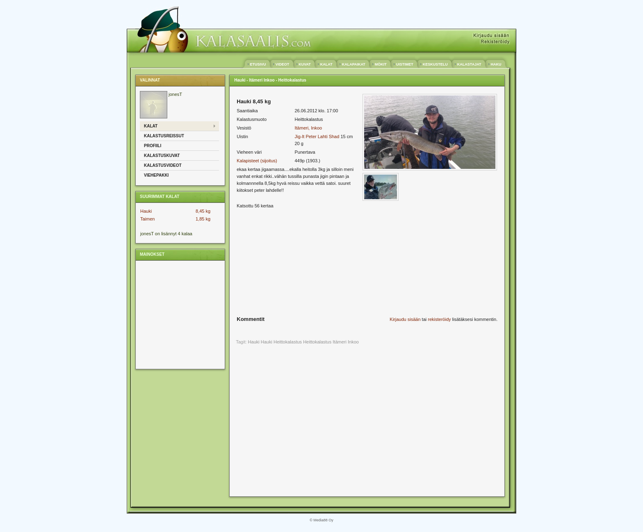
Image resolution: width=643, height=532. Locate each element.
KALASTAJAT (469, 64)
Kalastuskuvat (162, 155)
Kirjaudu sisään (405, 319)
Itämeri (340, 341)
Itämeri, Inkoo (308, 127)
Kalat (150, 126)
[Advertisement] (179, 314)
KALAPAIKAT (353, 64)
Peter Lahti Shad (322, 136)
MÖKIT (381, 64)
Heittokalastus (317, 341)
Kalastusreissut (164, 136)
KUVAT (305, 64)
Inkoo (353, 341)
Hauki (146, 211)
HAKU (496, 64)
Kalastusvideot (163, 165)
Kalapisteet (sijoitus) (257, 160)
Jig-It (299, 136)
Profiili (152, 145)
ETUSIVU (258, 64)
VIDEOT (282, 64)
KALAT (326, 64)
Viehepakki (156, 175)
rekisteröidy (439, 319)
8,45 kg (203, 211)
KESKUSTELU (435, 64)
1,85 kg (203, 218)
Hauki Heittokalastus (281, 341)
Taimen (147, 218)
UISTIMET (404, 64)
